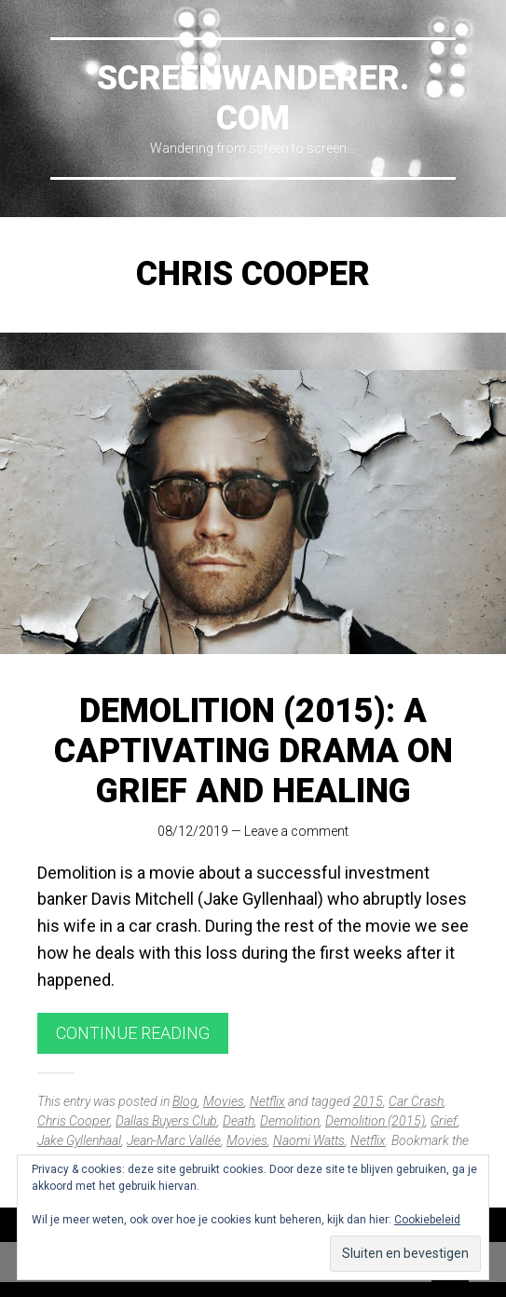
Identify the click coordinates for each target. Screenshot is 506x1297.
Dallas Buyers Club (166, 1120)
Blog (185, 1101)
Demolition (290, 1120)
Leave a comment (296, 831)
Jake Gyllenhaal (79, 1140)
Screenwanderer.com (253, 98)
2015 (368, 1101)
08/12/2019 (192, 831)
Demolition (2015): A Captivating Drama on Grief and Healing (253, 751)
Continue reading (133, 1033)
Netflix (267, 1101)
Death (238, 1120)
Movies (223, 1101)
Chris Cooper (73, 1120)
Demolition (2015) (375, 1120)
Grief (444, 1120)
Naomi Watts (309, 1140)
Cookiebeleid (427, 1219)
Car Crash (416, 1101)
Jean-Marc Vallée (174, 1140)
